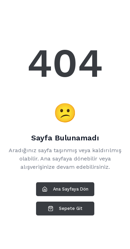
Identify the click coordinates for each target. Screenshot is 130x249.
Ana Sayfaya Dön (65, 189)
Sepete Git (65, 208)
